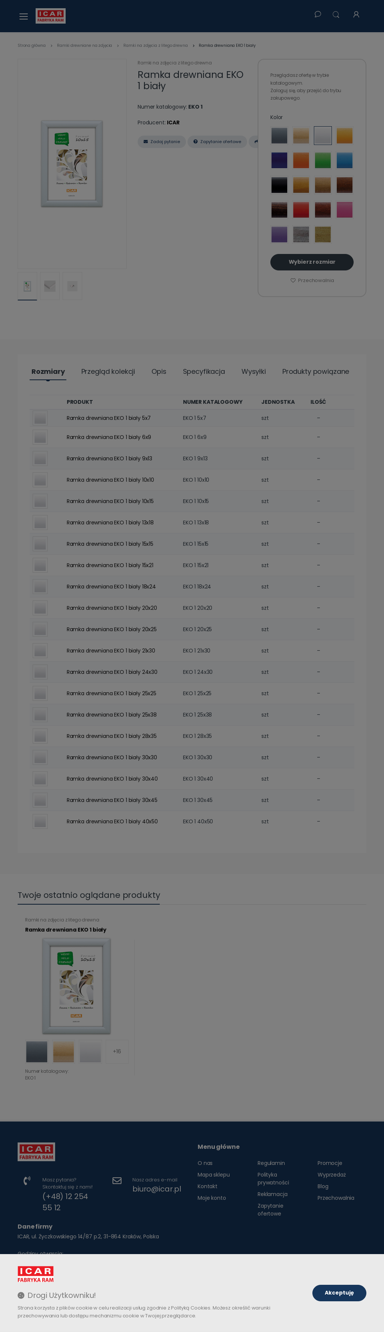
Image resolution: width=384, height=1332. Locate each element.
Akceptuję (339, 1292)
